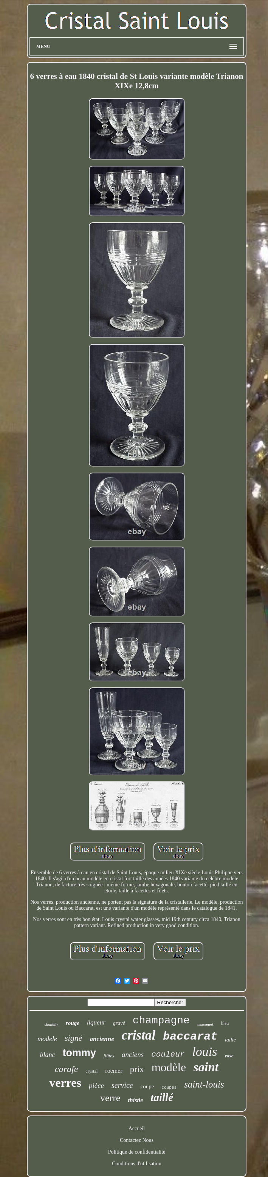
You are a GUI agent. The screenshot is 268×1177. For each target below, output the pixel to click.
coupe (147, 1086)
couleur (167, 1054)
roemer (113, 1071)
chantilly (51, 1024)
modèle (169, 1067)
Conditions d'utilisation (136, 1163)
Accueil (137, 1128)
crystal (91, 1071)
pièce (96, 1085)
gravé (119, 1023)
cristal (138, 1035)
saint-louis (204, 1084)
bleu (225, 1023)
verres (65, 1082)
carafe (66, 1069)
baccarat (190, 1036)
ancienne (102, 1039)
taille (230, 1040)
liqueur (96, 1022)
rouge (72, 1023)
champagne (161, 1020)
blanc (47, 1054)
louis (204, 1051)
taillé (161, 1097)
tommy (79, 1052)
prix (137, 1069)
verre (110, 1097)
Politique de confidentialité (137, 1152)
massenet (205, 1024)
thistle (135, 1100)
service (122, 1085)
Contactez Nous (136, 1140)
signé (73, 1038)
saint (206, 1067)
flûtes (109, 1055)
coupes (169, 1087)
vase (229, 1055)
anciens (133, 1054)
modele (47, 1039)
